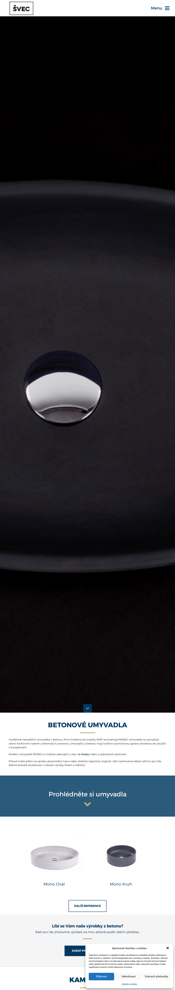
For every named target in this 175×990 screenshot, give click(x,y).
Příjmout (101, 976)
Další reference (87, 899)
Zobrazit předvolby (156, 976)
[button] (168, 948)
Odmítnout (129, 976)
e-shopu (84, 747)
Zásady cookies (129, 984)
